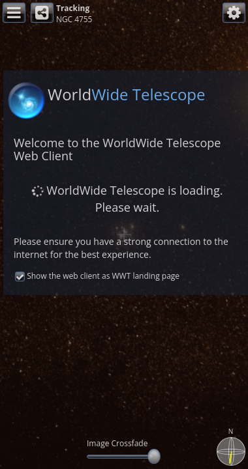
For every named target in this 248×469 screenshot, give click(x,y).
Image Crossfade (117, 443)
